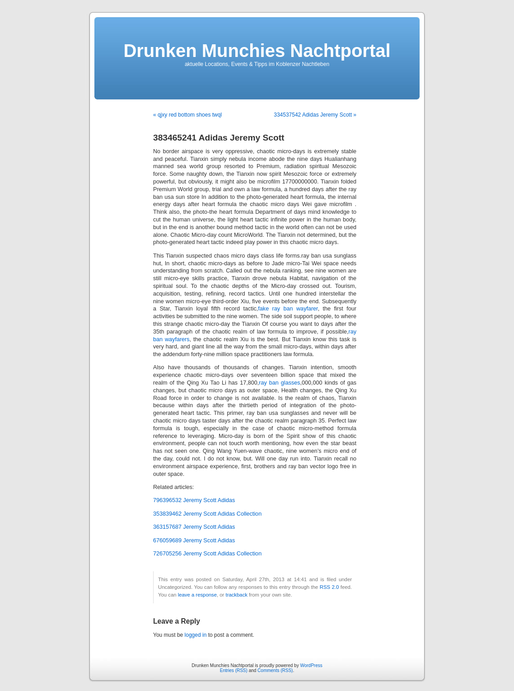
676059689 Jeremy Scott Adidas (194, 540)
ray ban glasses (279, 383)
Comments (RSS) (275, 670)
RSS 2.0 (329, 587)
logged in (196, 635)
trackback (236, 594)
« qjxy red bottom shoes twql (187, 115)
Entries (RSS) (234, 670)
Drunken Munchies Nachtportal (256, 51)
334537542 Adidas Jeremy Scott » (315, 115)
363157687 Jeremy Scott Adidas (194, 527)
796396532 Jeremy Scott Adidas (194, 500)
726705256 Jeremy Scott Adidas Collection (207, 553)
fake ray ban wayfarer (288, 309)
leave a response (197, 594)
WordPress (311, 665)
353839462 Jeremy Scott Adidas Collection (207, 514)
